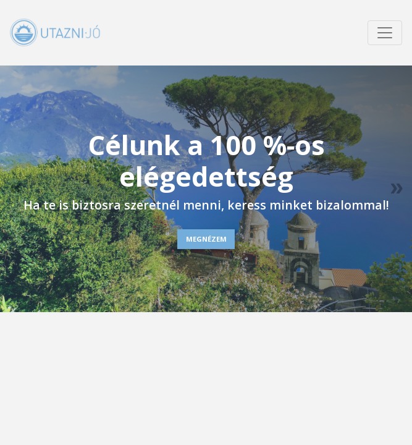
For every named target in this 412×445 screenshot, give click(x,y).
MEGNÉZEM (206, 238)
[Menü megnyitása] (385, 32)
